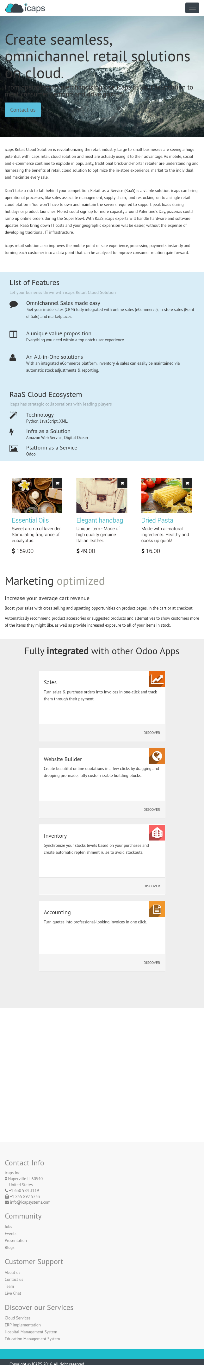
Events (10, 1233)
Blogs (10, 1247)
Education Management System (32, 1339)
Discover (152, 732)
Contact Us (102, 1106)
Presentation (16, 1240)
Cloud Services (17, 1318)
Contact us (22, 109)
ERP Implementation (23, 1325)
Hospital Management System (31, 1332)
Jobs (8, 1226)
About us (12, 1272)
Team (9, 1286)
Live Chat (13, 1293)
